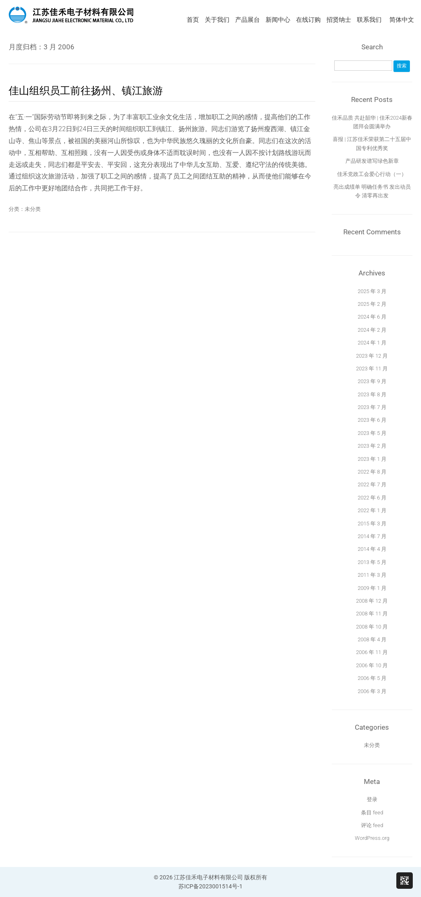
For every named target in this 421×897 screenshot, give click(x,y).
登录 (372, 799)
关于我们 (217, 19)
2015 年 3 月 (372, 523)
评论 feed (372, 825)
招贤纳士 (338, 19)
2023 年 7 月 (372, 407)
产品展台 (247, 19)
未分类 (33, 209)
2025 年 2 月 (372, 304)
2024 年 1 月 (372, 343)
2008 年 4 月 (372, 639)
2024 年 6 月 (372, 317)
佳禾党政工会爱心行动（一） (372, 174)
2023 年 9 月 (372, 381)
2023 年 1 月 (372, 459)
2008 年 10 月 (372, 627)
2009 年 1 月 (372, 588)
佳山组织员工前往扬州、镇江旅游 (86, 91)
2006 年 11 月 (372, 652)
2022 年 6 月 (372, 498)
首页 (193, 19)
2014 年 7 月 (372, 536)
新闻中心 (278, 19)
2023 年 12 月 (372, 356)
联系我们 (369, 19)
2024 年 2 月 (372, 330)
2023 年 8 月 (372, 394)
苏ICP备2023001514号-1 (210, 886)
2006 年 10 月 (372, 665)
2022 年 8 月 (372, 472)
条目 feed (372, 812)
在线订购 (308, 19)
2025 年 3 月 (372, 291)
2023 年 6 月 (372, 420)
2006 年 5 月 (372, 678)
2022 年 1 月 (372, 510)
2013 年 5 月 (372, 562)
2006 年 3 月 (372, 691)
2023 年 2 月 (372, 446)
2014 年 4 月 (372, 549)
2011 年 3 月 (372, 575)
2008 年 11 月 (372, 613)
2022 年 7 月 (372, 484)
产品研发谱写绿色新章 (372, 161)
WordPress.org (372, 838)
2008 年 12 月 (372, 601)
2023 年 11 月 (372, 368)
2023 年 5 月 (372, 433)
